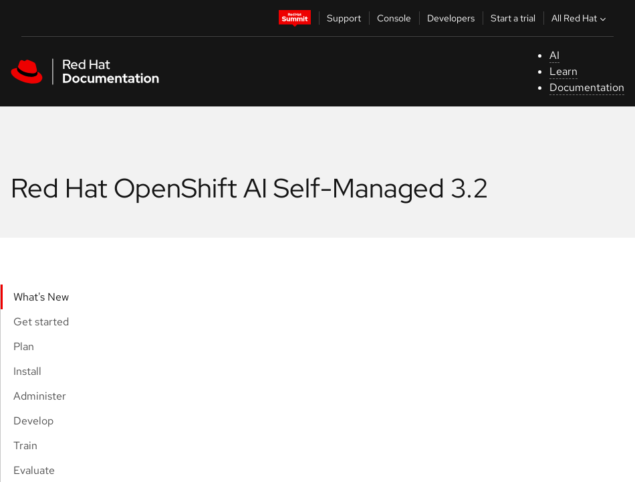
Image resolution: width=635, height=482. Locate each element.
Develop (33, 421)
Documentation (586, 87)
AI (554, 55)
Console (394, 18)
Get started (41, 322)
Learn (563, 71)
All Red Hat (580, 18)
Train (25, 445)
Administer (39, 396)
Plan (23, 346)
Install (27, 371)
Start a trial (513, 18)
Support (344, 18)
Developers (451, 18)
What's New (41, 297)
